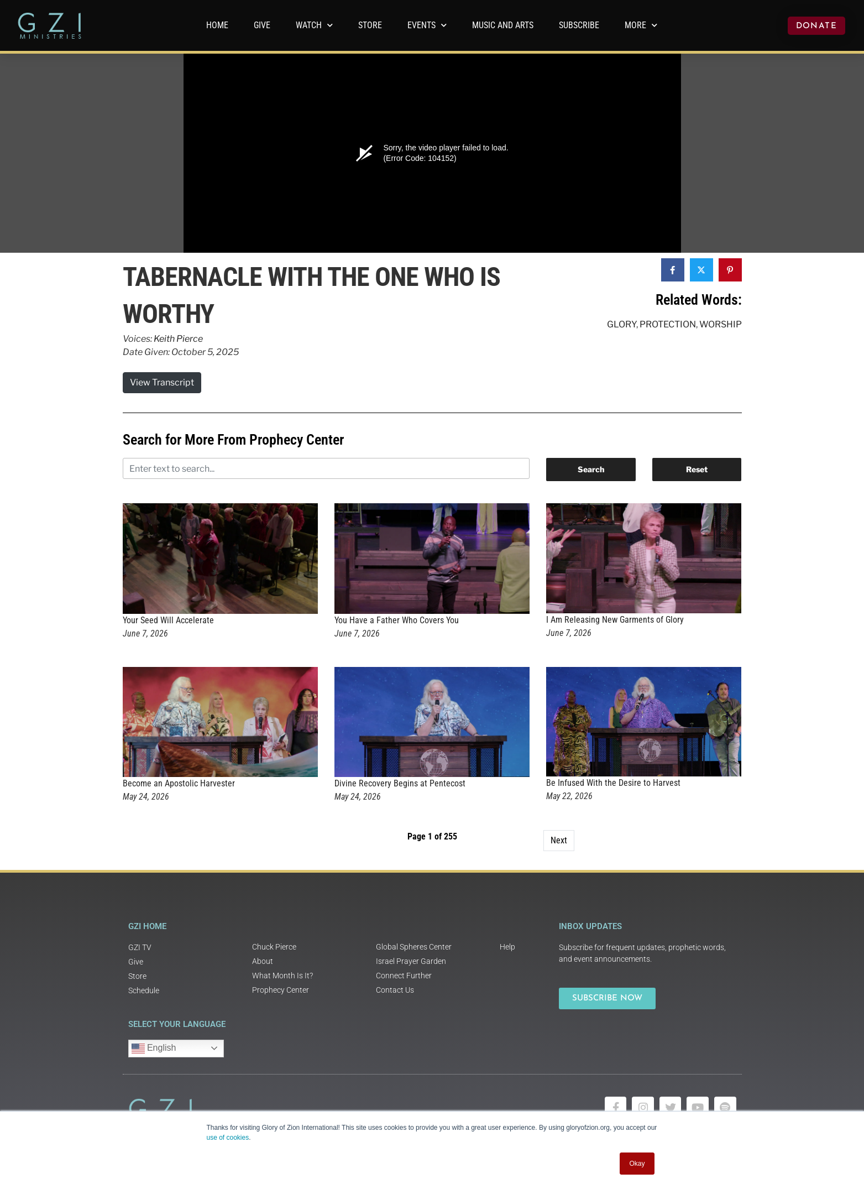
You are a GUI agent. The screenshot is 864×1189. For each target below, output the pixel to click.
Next (559, 840)
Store (370, 25)
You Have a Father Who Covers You (396, 620)
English (154, 1048)
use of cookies (228, 1137)
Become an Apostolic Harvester (179, 783)
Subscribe (579, 25)
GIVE (262, 25)
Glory (621, 324)
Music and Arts (502, 25)
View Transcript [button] (162, 382)
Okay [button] (637, 1163)
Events (427, 25)
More (641, 25)
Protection (668, 324)
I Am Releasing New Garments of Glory (615, 619)
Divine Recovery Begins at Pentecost (399, 783)
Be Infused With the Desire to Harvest (613, 783)
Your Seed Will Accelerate (168, 620)
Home (217, 25)
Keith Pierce (178, 338)
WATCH (314, 25)
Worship (720, 324)
